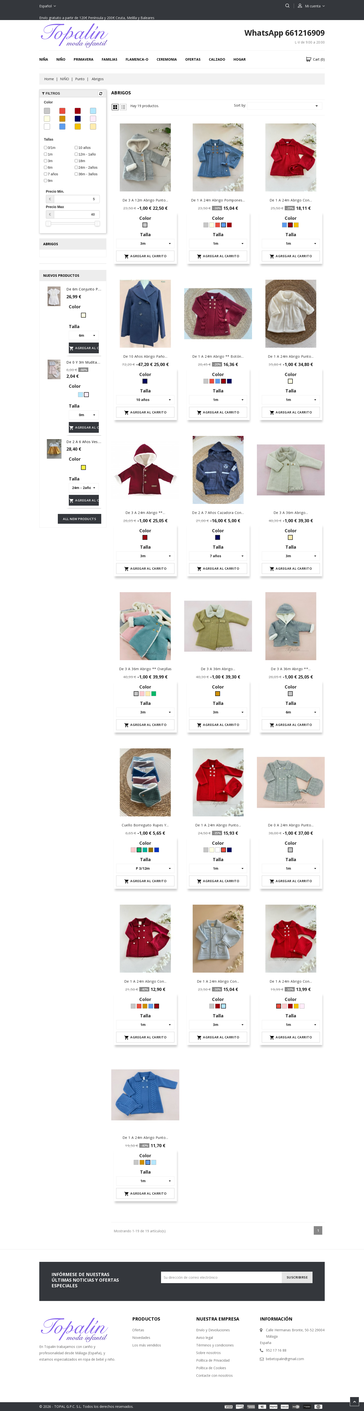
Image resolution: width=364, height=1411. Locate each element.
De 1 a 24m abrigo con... (291, 200)
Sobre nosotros (208, 1352)
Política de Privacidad (213, 1360)
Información (276, 1319)
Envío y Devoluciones (213, 1330)
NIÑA (43, 59)
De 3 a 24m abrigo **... (145, 512)
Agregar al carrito (84, 348)
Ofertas (138, 1330)
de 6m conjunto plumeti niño (92, 289)
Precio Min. (73, 196)
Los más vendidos (146, 1345)
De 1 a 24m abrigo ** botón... (218, 356)
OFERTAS (193, 59)
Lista (123, 107)
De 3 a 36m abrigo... (290, 512)
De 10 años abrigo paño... (145, 356)
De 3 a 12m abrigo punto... (145, 200)
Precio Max (73, 212)
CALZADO (217, 59)
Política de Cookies (211, 1368)
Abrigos (50, 244)
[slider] (48, 223)
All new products (79, 519)
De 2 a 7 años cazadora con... (218, 512)
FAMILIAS (109, 59)
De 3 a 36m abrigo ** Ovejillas (145, 669)
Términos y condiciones (215, 1345)
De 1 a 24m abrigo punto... (291, 356)
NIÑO (60, 59)
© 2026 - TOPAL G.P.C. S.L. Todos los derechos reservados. (86, 1406)
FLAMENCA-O (137, 59)
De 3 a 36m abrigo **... (291, 669)
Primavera (83, 59)
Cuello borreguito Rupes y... (145, 825)
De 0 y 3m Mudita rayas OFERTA (94, 362)
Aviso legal (204, 1337)
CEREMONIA (167, 59)
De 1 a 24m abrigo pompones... (218, 200)
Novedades (141, 1337)
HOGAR (239, 59)
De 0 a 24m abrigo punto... (291, 825)
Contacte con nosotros (214, 1375)
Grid (115, 107)
